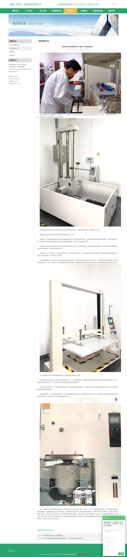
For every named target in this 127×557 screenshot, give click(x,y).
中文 (114, 4)
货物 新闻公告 (14, 48)
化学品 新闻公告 (14, 45)
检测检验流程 (57, 11)
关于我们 (29, 11)
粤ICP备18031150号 (83, 554)
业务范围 (43, 11)
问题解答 (84, 11)
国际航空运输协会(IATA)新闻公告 (53, 535)
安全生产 (12, 55)
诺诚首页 (15, 11)
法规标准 (111, 11)
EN (117, 4)
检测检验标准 (98, 11)
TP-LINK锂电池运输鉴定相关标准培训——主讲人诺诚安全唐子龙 (63, 538)
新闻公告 (70, 11)
